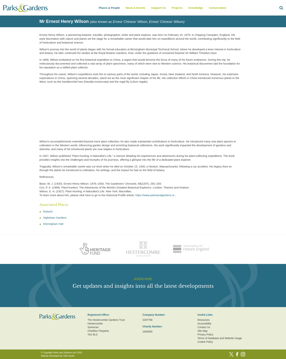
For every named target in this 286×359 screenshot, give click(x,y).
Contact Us (204, 327)
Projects (177, 7)
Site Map (203, 330)
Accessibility (204, 323)
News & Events (135, 7)
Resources (204, 319)
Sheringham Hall (53, 223)
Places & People (109, 7)
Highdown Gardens (54, 217)
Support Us (158, 7)
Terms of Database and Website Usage (220, 338)
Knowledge (195, 7)
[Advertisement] (140, 112)
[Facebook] (237, 354)
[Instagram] (243, 354)
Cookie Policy (205, 341)
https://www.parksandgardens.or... (156, 195)
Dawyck (48, 211)
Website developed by (58, 356)
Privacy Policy (205, 334)
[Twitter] (231, 354)
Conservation (217, 7)
